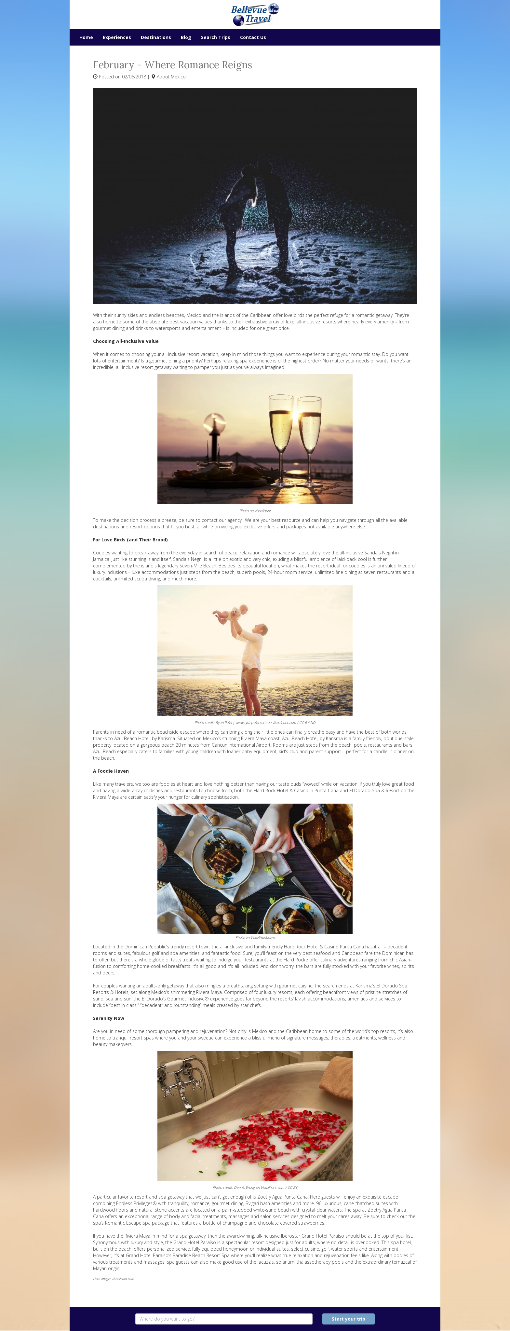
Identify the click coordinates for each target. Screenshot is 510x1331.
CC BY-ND (307, 722)
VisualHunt (262, 510)
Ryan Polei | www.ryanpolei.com (241, 722)
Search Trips (215, 37)
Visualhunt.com (284, 722)
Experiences (117, 37)
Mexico (178, 77)
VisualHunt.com (262, 937)
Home (86, 37)
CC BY (292, 1187)
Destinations (156, 37)
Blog (186, 37)
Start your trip (348, 1319)
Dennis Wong (244, 1187)
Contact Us (253, 37)
